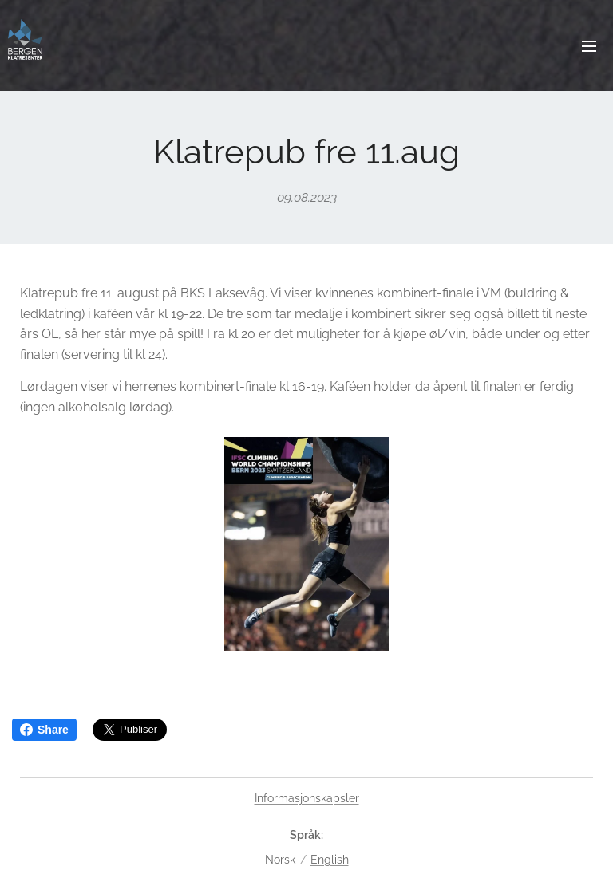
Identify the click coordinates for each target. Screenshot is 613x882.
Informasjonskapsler (307, 798)
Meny (589, 46)
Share (44, 729)
